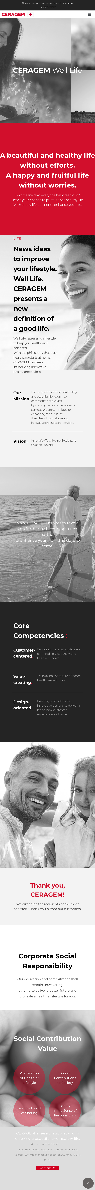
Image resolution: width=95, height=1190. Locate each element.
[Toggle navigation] (89, 14)
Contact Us (47, 1167)
